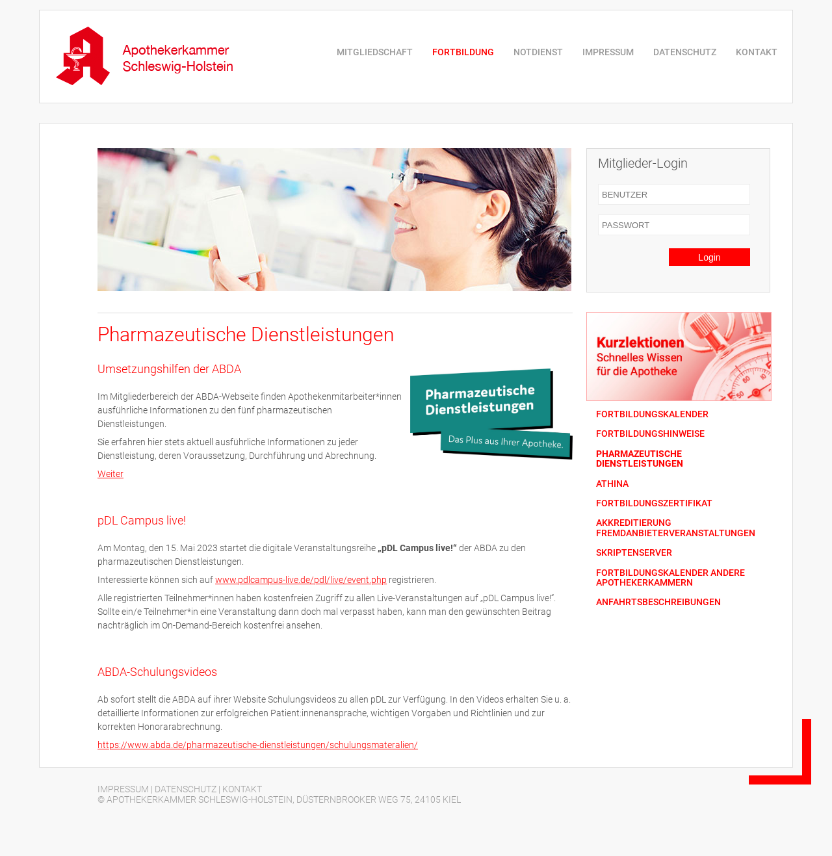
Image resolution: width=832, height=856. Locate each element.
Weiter (111, 474)
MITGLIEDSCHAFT (375, 52)
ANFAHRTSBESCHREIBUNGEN (658, 602)
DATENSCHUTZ (684, 52)
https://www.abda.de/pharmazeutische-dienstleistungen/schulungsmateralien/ (258, 745)
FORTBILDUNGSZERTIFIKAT (654, 503)
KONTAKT (756, 52)
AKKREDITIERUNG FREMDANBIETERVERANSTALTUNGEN (675, 528)
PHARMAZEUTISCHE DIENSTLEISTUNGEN (639, 459)
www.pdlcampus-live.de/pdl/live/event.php (301, 580)
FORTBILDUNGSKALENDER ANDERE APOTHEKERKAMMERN (670, 578)
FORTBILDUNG (463, 52)
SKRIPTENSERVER (634, 553)
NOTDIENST (538, 52)
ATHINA (612, 484)
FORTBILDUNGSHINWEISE (650, 434)
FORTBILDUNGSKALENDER (652, 414)
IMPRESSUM (608, 52)
